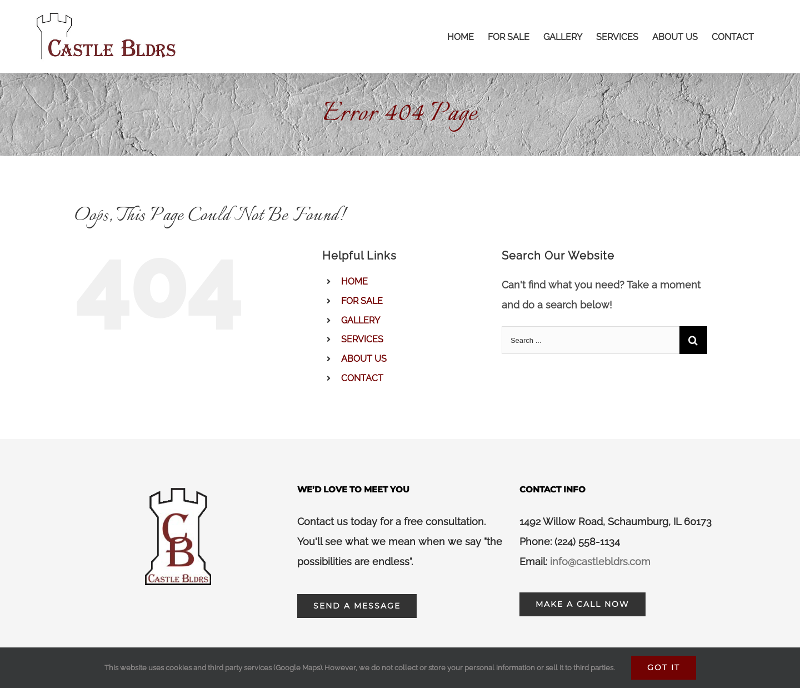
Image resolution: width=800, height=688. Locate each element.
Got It (663, 667)
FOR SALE (362, 301)
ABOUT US (364, 358)
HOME (354, 281)
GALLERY (360, 320)
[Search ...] (590, 340)
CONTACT (362, 378)
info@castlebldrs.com (600, 561)
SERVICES (362, 339)
